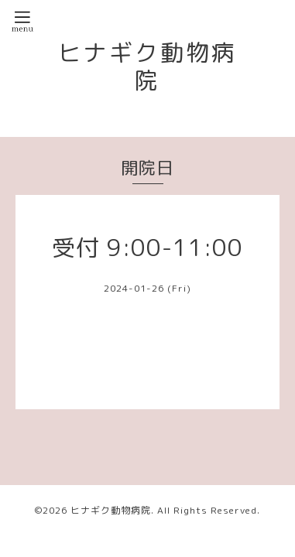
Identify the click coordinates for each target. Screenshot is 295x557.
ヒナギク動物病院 (147, 66)
